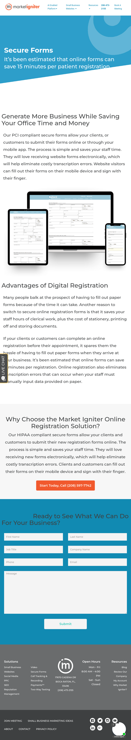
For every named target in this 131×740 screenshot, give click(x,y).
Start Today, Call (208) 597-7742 (65, 485)
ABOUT (8, 729)
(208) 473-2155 (65, 690)
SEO (6, 685)
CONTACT (24, 729)
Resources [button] (93, 6)
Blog (124, 667)
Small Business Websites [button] (73, 7)
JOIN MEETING (13, 720)
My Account (120, 680)
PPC (6, 680)
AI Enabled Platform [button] (52, 7)
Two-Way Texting (40, 689)
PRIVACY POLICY (46, 729)
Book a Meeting (118, 7)
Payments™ (37, 685)
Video (34, 667)
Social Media (11, 676)
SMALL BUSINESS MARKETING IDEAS (50, 720)
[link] (93, 720)
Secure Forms (38, 671)
